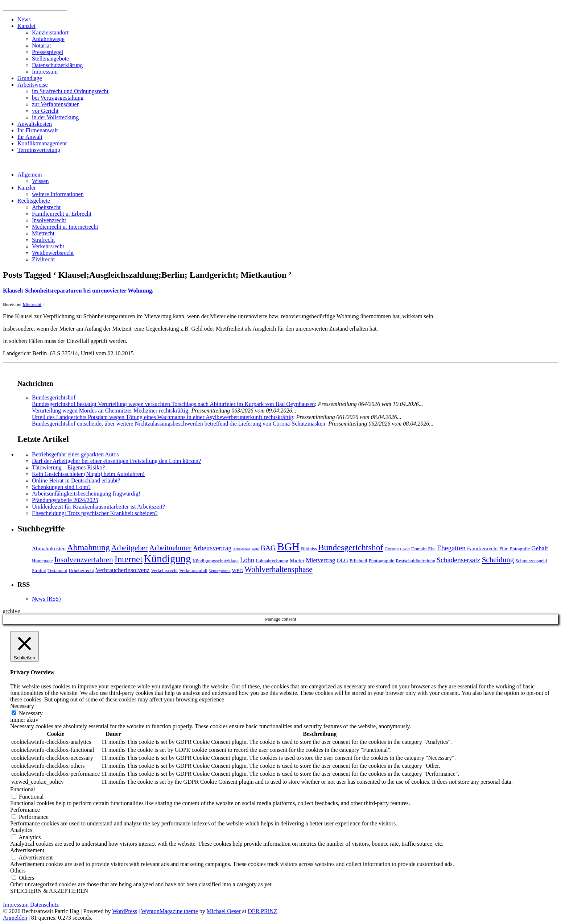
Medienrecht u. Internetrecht (65, 227)
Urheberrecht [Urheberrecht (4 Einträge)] (81, 570)
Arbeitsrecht (46, 207)
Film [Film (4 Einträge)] (503, 548)
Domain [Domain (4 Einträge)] (419, 548)
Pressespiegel (47, 52)
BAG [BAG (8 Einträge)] (268, 548)
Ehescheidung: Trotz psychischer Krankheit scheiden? (95, 513)
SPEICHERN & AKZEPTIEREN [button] (49, 891)
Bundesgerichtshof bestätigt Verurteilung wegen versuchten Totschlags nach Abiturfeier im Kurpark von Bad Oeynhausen (173, 404)
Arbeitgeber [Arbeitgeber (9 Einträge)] (129, 547)
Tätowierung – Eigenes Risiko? (68, 467)
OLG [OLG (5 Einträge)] (342, 560)
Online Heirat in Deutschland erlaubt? (76, 480)
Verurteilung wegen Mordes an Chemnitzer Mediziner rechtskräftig (110, 410)
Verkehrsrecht (48, 246)
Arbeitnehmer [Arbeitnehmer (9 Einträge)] (170, 547)
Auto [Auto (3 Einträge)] (255, 549)
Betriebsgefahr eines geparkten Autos (75, 454)
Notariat (41, 45)
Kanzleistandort (50, 32)
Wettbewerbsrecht (53, 253)
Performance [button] (25, 810)
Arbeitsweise (32, 85)
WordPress (124, 911)
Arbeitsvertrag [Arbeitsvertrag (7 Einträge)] (212, 548)
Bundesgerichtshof (53, 397)
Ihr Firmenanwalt (37, 130)
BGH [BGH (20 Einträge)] (288, 546)
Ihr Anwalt (29, 137)
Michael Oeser (224, 911)
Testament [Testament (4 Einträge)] (57, 570)
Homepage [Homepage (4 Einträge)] (42, 560)
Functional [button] (22, 789)
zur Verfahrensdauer (55, 104)
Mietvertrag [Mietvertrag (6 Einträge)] (320, 560)
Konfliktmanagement (42, 143)
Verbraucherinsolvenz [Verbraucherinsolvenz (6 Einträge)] (122, 570)
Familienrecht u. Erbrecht (61, 214)
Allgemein (29, 174)
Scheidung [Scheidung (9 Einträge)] (498, 559)
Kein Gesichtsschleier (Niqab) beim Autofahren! (88, 474)
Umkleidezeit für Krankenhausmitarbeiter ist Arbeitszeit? (98, 507)
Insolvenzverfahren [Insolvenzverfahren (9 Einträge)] (83, 559)
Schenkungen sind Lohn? (61, 487)
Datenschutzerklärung (57, 65)
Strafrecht (43, 240)
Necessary (31, 713)
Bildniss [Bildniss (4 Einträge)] (309, 548)
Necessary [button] (22, 706)
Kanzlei (26, 26)
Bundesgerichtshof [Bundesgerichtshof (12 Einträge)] (350, 547)
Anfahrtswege (48, 39)
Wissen (40, 181)
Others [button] (18, 870)
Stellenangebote (50, 58)
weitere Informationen (58, 194)
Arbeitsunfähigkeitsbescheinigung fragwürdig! (86, 493)
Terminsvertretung (38, 150)
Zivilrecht (43, 259)
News (23, 19)
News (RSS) (46, 599)
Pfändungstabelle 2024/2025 (65, 500)
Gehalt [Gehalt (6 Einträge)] (539, 548)
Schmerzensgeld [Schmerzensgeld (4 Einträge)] (531, 560)
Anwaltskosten (34, 124)
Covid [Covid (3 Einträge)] (405, 549)
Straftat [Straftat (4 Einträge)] (39, 570)
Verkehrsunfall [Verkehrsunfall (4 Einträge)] (193, 570)
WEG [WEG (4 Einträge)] (237, 570)
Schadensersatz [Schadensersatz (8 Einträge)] (458, 560)
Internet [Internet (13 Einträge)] (129, 559)
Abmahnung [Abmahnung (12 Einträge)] (88, 547)
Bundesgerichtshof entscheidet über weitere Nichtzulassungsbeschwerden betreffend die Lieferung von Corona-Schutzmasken (178, 423)
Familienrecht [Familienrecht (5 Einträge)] (482, 548)
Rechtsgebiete (33, 201)
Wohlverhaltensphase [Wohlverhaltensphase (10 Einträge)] (278, 569)
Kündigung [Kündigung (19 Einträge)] (167, 558)
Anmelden (15, 918)
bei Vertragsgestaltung (57, 98)
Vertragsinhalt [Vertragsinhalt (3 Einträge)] (220, 571)
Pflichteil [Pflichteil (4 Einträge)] (358, 560)
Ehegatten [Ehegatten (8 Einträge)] (451, 548)
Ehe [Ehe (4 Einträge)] (432, 548)
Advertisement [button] (27, 850)
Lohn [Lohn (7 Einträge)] (247, 560)
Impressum (45, 72)
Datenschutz (44, 905)
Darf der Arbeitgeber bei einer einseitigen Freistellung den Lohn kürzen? (116, 461)
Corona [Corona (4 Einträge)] (392, 548)
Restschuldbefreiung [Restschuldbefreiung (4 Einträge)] (415, 560)
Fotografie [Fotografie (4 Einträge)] (520, 548)
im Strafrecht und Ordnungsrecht (70, 91)
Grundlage (29, 78)
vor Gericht (45, 111)
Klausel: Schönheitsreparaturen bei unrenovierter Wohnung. (78, 290)
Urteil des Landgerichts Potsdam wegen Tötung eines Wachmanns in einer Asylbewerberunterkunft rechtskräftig (162, 417)
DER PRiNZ (262, 911)
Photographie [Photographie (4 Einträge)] (382, 560)
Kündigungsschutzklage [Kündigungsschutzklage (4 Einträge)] (216, 560)
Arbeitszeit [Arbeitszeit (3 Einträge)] (241, 549)
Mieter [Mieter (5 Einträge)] (297, 560)
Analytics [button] (21, 830)
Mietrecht (43, 233)
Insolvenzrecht (49, 220)
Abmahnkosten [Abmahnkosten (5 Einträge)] (49, 548)
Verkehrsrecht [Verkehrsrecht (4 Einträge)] (164, 570)
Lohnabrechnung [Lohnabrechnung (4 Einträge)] (272, 560)
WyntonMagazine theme (169, 911)
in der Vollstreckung (55, 117)
